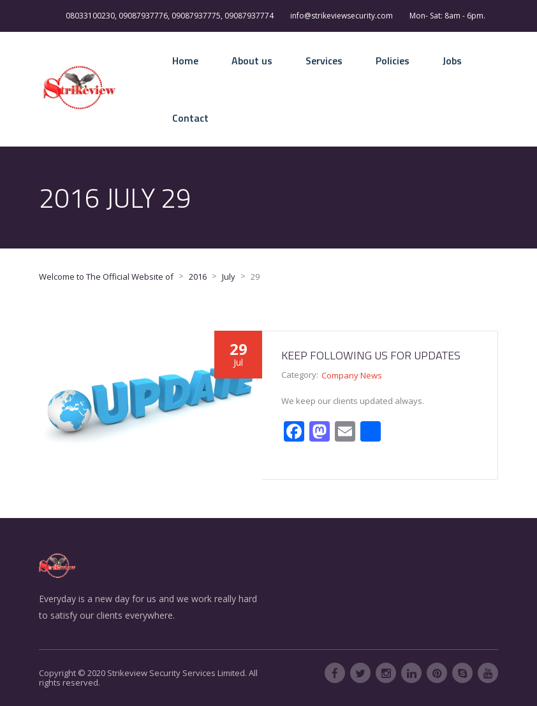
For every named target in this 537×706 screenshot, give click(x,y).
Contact (190, 118)
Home (185, 60)
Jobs (452, 60)
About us (252, 60)
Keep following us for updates (370, 355)
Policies (392, 60)
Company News (351, 375)
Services (323, 60)
